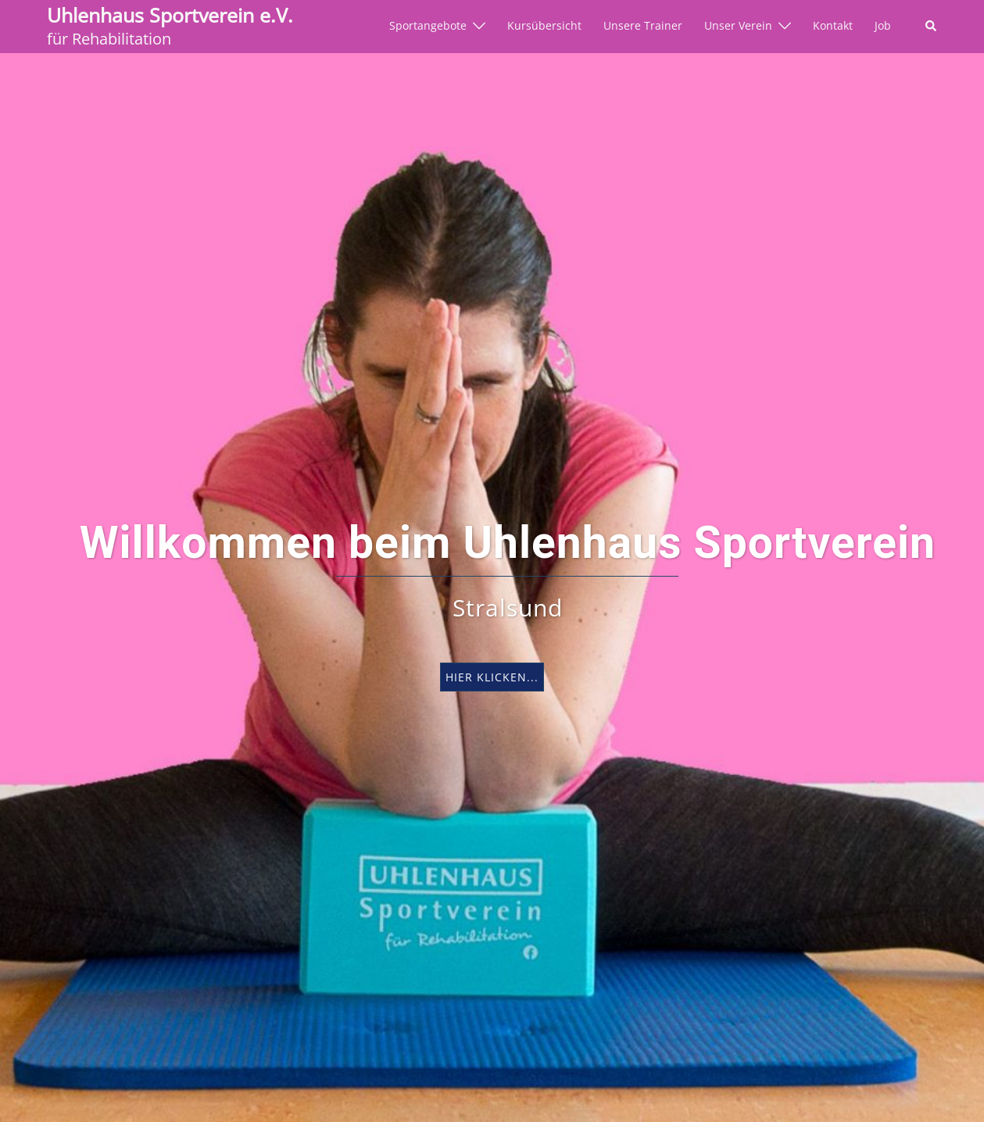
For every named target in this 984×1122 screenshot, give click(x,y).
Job (883, 26)
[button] (931, 26)
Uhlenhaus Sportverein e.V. (170, 15)
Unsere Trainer (642, 26)
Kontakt (833, 26)
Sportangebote (428, 26)
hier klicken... (492, 677)
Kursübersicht (544, 26)
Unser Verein (738, 26)
